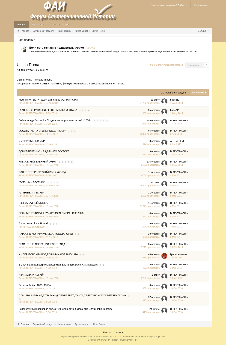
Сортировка (199, 93)
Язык (107, 332)
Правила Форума (60, 24)
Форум (21, 24)
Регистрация (200, 5)
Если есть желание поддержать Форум (56, 47)
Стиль (118, 332)
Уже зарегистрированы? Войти (169, 5)
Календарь (38, 24)
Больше (203, 31)
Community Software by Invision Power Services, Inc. (113, 340)
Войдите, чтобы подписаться (167, 65)
